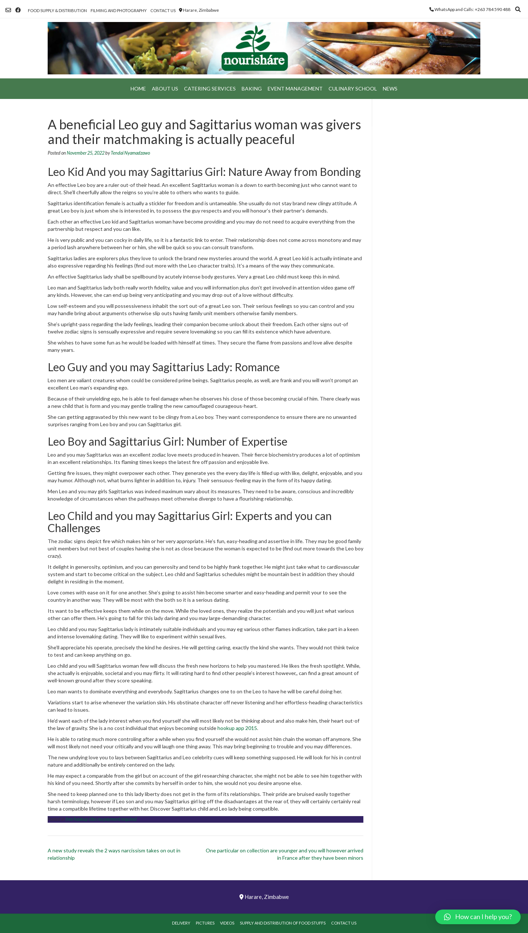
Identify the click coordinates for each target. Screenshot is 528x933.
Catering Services (210, 88)
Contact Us (163, 10)
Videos (227, 923)
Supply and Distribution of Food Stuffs (283, 923)
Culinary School (353, 88)
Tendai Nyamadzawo (130, 153)
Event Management (295, 88)
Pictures (205, 923)
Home (138, 88)
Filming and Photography (119, 10)
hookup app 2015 (237, 728)
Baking (252, 88)
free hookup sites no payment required (101, 819)
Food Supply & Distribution (57, 10)
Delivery (181, 923)
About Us (165, 88)
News (390, 88)
